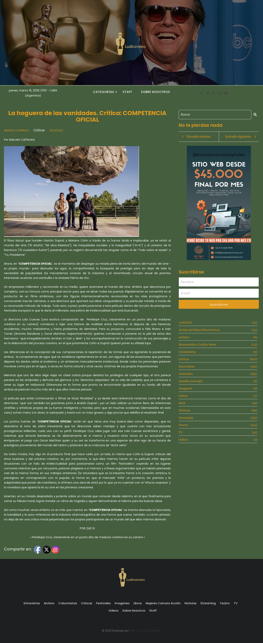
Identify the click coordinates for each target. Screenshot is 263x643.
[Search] (215, 114)
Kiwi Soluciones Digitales (145, 630)
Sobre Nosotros (155, 92)
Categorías (104, 92)
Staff (127, 92)
